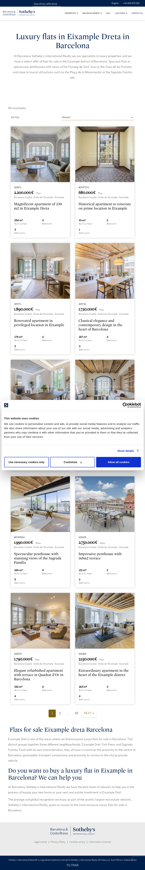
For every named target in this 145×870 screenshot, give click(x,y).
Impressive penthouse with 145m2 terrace (100, 556)
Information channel (100, 842)
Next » (89, 713)
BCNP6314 (19, 537)
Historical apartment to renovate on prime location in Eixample (105, 206)
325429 (82, 537)
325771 (17, 304)
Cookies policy (77, 842)
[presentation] (15, 155)
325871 (17, 188)
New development (92, 13)
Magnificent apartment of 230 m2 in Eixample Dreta (38, 206)
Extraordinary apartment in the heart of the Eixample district (104, 672)
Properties (71, 13)
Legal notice (40, 842)
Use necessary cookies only (26, 462)
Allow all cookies (118, 462)
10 (76, 713)
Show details (125, 450)
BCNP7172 (84, 188)
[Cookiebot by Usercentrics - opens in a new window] (125, 405)
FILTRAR (73, 865)
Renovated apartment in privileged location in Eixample (39, 322)
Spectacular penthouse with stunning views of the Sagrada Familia (37, 558)
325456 (82, 654)
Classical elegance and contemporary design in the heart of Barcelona (100, 325)
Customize (73, 462)
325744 (82, 304)
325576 (18, 654)
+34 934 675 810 (131, 3)
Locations (121, 13)
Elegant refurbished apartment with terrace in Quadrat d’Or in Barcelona (39, 674)
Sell (108, 13)
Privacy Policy (58, 842)
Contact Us (137, 13)
